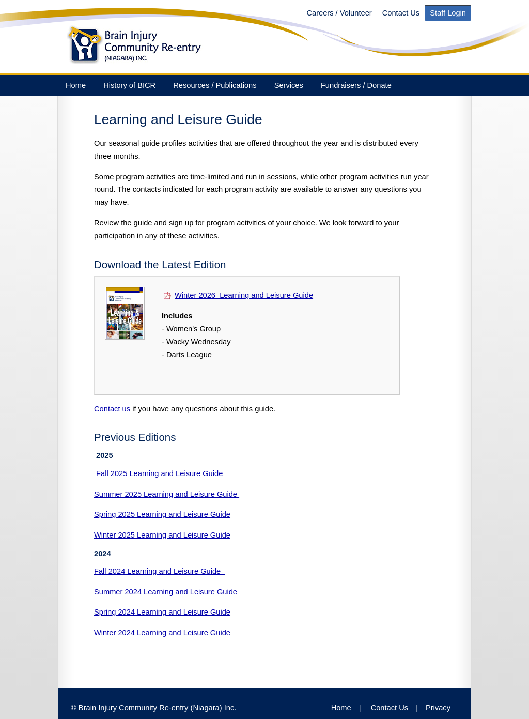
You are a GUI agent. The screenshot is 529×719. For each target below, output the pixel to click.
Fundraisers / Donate (356, 85)
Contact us (112, 409)
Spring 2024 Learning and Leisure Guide (162, 612)
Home (76, 85)
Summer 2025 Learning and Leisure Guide (166, 494)
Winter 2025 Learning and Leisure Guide (162, 535)
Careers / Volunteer (338, 13)
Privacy (438, 707)
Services (288, 85)
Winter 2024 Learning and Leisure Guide (162, 633)
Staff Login (448, 13)
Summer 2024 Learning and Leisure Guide (166, 592)
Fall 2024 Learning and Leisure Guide (159, 571)
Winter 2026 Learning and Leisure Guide (237, 295)
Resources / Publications (214, 85)
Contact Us (401, 13)
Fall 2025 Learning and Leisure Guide (158, 473)
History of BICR (129, 85)
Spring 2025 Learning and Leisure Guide (162, 514)
